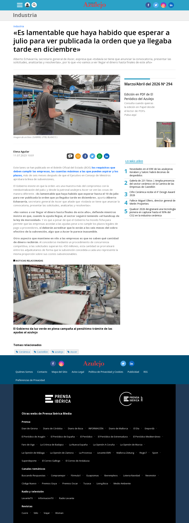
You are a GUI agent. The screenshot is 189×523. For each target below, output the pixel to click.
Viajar (47, 512)
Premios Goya (49, 483)
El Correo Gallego (51, 460)
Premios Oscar (70, 483)
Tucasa (87, 483)
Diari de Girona (30, 428)
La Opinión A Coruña (104, 444)
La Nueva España (78, 444)
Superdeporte (29, 460)
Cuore (25, 512)
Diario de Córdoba (52, 428)
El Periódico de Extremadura (113, 436)
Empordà (149, 428)
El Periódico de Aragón (33, 436)
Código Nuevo (29, 483)
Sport (155, 452)
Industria (18, 26)
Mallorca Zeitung (125, 452)
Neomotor (150, 475)
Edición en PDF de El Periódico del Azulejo (139, 96)
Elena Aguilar (21, 151)
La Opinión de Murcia (131, 444)
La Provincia (85, 452)
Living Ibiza (102, 483)
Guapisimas (92, 475)
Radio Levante (66, 498)
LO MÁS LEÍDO (134, 161)
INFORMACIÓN (96, 428)
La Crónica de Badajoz (52, 444)
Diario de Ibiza (75, 428)
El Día (136, 428)
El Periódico (86, 436)
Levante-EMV (104, 452)
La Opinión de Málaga (33, 452)
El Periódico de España (63, 436)
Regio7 (143, 452)
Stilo (36, 512)
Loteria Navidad (131, 475)
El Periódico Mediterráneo (146, 436)
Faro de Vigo (28, 444)
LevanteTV (27, 498)
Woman (59, 512)
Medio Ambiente (122, 483)
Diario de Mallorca (118, 428)
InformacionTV (46, 498)
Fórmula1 (76, 475)
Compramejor (58, 475)
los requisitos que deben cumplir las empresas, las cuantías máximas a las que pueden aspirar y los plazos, (65, 171)
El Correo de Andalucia (77, 460)
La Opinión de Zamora (62, 452)
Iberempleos (111, 475)
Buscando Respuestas (33, 475)
